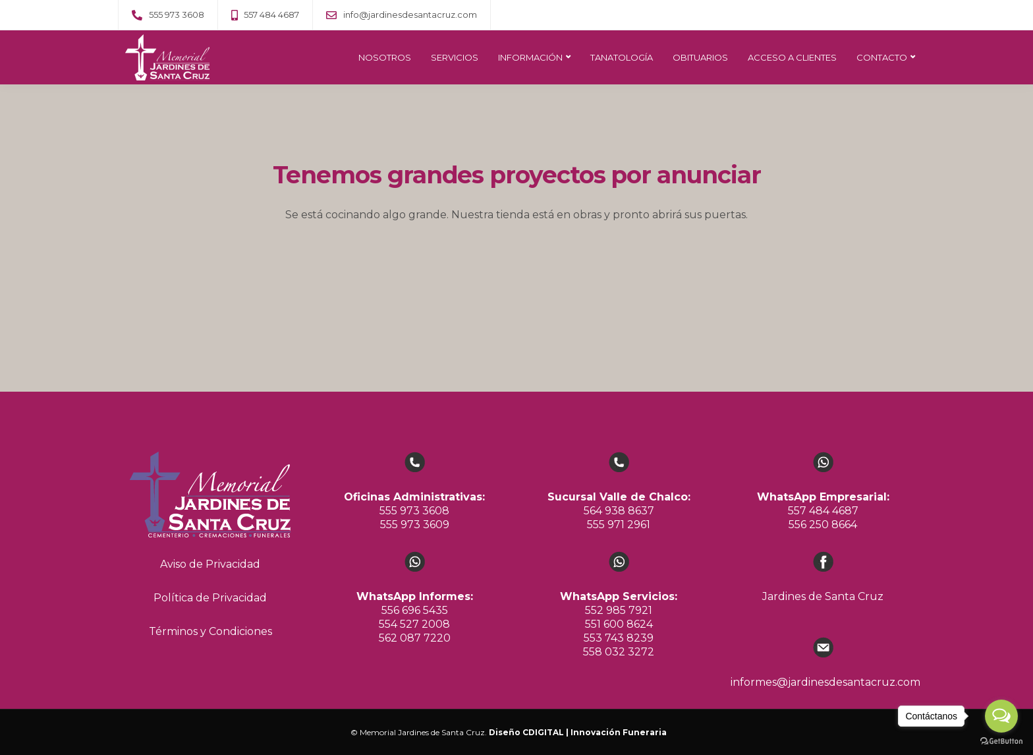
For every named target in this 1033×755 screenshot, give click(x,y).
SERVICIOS (454, 57)
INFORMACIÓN (530, 57)
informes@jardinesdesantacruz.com (825, 682)
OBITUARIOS (700, 57)
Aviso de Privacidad (210, 564)
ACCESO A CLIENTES (792, 57)
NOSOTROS (384, 57)
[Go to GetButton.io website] (1001, 741)
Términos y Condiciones (210, 631)
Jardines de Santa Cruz (822, 596)
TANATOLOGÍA (621, 57)
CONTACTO (881, 57)
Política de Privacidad (210, 597)
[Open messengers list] (1001, 716)
